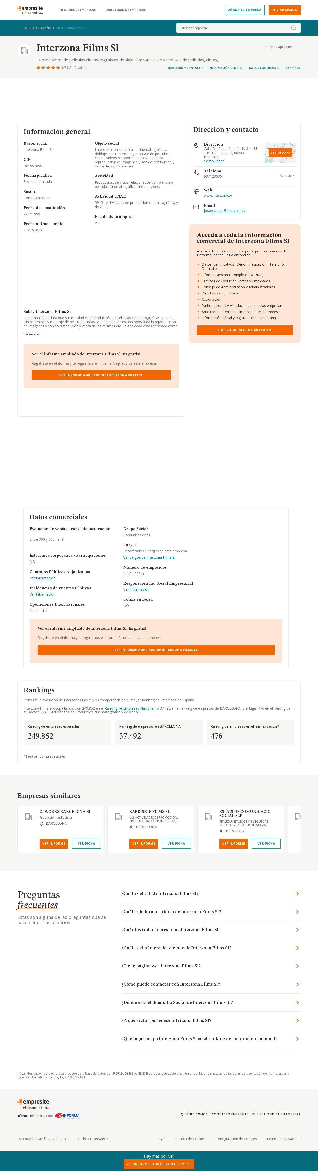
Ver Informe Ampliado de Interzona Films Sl (101, 375)
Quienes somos (194, 1114)
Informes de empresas (77, 10)
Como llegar (214, 161)
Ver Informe (53, 843)
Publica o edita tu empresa (276, 1114)
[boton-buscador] (294, 28)
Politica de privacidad (284, 1138)
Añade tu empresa (244, 10)
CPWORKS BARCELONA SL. (66, 812)
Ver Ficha (86, 843)
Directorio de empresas (126, 10)
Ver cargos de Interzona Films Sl (149, 557)
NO (32, 562)
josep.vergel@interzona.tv (224, 211)
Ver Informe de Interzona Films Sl (159, 1164)
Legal (161, 1138)
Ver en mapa (280, 152)
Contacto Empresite (230, 1114)
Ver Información (42, 578)
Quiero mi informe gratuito (244, 330)
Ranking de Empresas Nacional (129, 708)
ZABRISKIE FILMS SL (149, 812)
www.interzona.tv (218, 195)
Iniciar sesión (285, 10)
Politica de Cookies (190, 1138)
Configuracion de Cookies (236, 1138)
